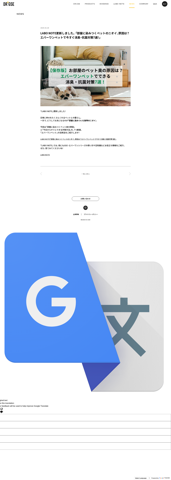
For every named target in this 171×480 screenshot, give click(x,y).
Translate (164, 478)
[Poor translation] (1, 411)
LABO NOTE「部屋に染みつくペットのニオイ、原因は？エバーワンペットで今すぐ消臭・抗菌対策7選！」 (83, 139)
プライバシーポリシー (91, 215)
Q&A (155, 4)
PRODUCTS (90, 4)
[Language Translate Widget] (142, 478)
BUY (164, 4)
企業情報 (74, 215)
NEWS (132, 4)
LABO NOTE (118, 4)
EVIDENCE (104, 4)
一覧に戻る (85, 173)
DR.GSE (76, 4)
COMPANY (143, 4)
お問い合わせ (85, 198)
